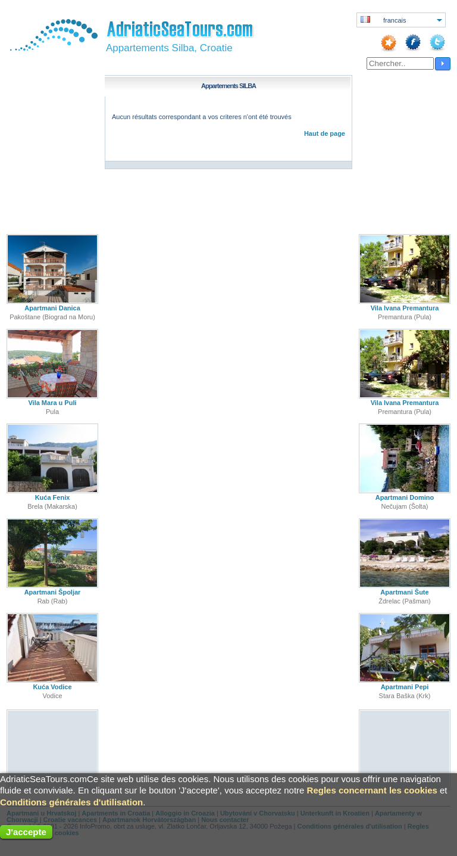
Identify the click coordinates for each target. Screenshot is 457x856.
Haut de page (324, 133)
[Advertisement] (52, 749)
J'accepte (26, 832)
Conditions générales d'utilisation (71, 802)
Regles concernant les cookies (372, 790)
